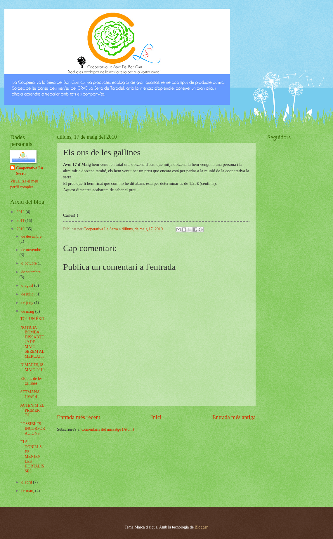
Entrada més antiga (234, 417)
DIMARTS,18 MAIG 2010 (32, 367)
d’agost (27, 285)
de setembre (31, 272)
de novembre (31, 250)
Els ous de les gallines (31, 381)
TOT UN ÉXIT (32, 319)
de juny (27, 302)
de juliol (28, 294)
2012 (20, 212)
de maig (28, 311)
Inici (156, 417)
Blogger (201, 527)
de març (28, 490)
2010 (20, 229)
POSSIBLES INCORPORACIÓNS (32, 429)
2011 (20, 220)
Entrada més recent (78, 417)
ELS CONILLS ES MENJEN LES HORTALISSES (32, 456)
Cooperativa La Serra (29, 171)
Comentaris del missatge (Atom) (107, 429)
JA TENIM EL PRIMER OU (32, 410)
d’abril (27, 482)
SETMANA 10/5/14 (29, 394)
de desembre (31, 236)
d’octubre (29, 263)
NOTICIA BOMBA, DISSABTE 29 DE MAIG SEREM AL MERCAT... (32, 342)
